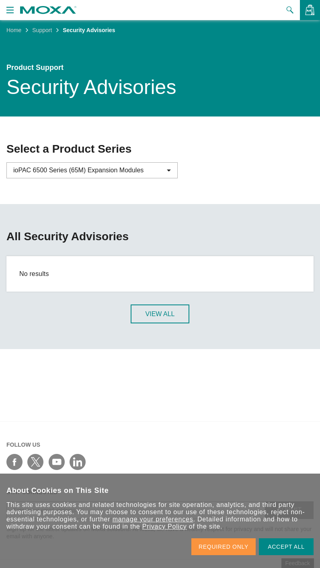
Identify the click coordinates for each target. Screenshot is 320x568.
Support (42, 30)
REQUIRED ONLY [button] (223, 546)
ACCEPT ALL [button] (286, 546)
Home (13, 30)
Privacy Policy (164, 526)
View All (160, 314)
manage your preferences (153, 519)
